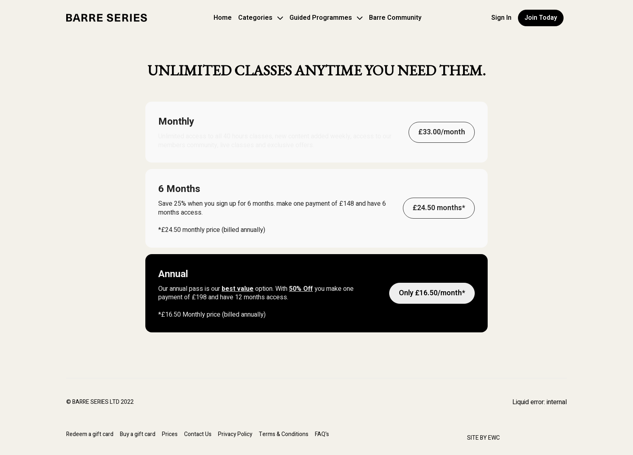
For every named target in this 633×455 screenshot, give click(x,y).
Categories (260, 18)
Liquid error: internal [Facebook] (539, 402)
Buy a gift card (137, 434)
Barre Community (395, 18)
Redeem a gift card (89, 434)
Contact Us (198, 434)
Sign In (501, 18)
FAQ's (322, 434)
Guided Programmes (326, 18)
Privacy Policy (235, 434)
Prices (170, 434)
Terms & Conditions (283, 434)
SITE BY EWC (483, 438)
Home (223, 18)
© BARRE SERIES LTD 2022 (100, 402)
